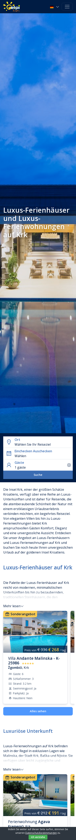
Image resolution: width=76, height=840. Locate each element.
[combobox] (43, 444)
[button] (55, 6)
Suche (38, 475)
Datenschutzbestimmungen (41, 833)
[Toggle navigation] (67, 7)
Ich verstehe (38, 837)
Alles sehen (38, 711)
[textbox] (43, 444)
